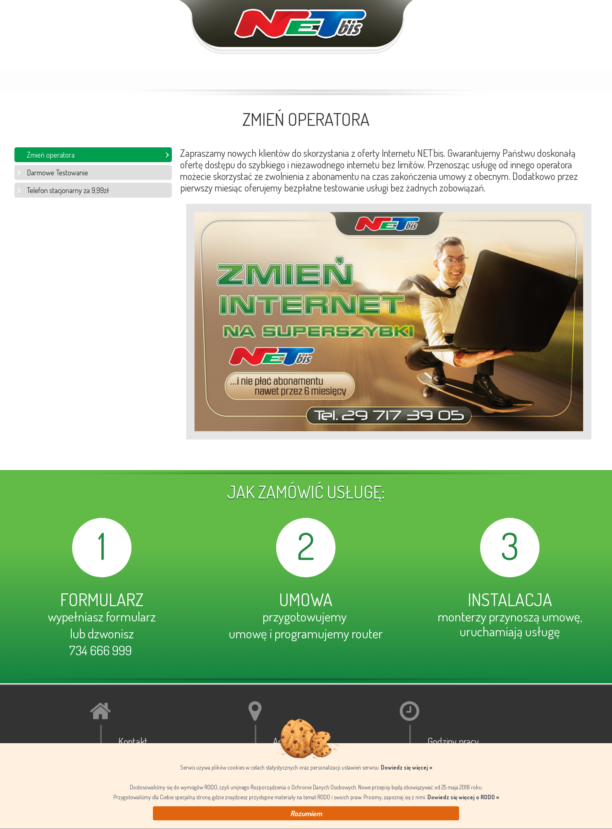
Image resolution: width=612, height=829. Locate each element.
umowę (248, 633)
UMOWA (306, 599)
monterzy (462, 616)
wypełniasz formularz (102, 616)
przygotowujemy (306, 616)
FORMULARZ (101, 599)
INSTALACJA (510, 599)
